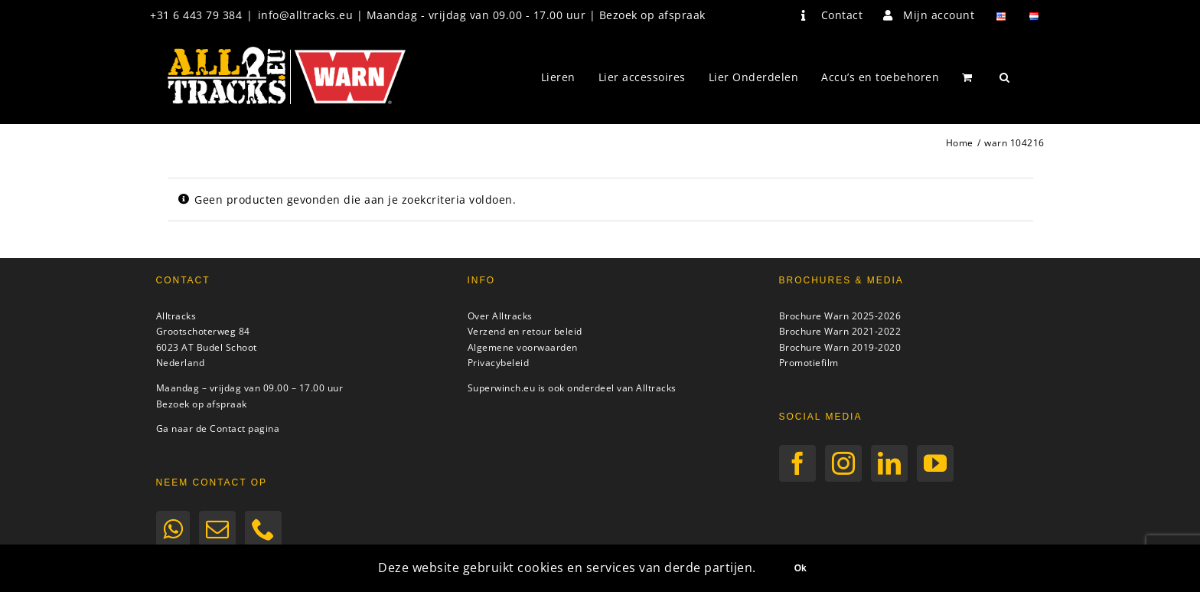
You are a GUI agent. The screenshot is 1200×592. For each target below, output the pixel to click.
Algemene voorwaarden (523, 347)
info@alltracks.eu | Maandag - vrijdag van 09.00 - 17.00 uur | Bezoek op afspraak (482, 15)
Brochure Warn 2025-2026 (840, 315)
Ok (800, 568)
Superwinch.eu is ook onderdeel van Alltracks (572, 387)
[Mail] (217, 529)
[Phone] (263, 529)
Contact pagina (244, 428)
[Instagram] (843, 463)
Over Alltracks (500, 315)
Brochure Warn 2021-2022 (840, 331)
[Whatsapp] (173, 529)
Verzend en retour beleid (525, 331)
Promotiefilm (809, 362)
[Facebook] (798, 463)
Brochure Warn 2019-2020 (840, 347)
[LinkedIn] (889, 463)
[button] (1004, 77)
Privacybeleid (499, 362)
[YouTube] (935, 463)
